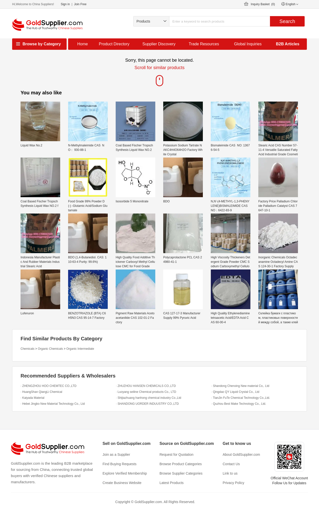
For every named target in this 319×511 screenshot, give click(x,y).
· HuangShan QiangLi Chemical (41, 392)
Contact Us (231, 464)
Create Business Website (122, 483)
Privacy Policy (233, 483)
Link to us (230, 473)
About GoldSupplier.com (241, 455)
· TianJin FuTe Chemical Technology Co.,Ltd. (240, 398)
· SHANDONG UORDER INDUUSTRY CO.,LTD (147, 403)
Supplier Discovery (158, 44)
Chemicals (27, 348)
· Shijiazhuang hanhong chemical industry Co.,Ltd (148, 398)
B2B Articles (287, 44)
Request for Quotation (176, 455)
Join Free (80, 4)
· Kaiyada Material (32, 398)
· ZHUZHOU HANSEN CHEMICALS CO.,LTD (146, 386)
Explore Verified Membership (125, 473)
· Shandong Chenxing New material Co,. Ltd (240, 386)
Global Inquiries (248, 44)
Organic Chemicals (50, 348)
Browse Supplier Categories (181, 473)
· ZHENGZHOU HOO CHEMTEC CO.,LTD (49, 386)
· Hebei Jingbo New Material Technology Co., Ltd (53, 403)
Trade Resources (204, 44)
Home (82, 44)
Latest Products (172, 483)
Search (287, 21)
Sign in (65, 4)
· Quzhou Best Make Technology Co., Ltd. (238, 403)
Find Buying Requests (119, 464)
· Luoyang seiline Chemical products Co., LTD (146, 392)
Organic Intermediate (80, 348)
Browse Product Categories (181, 464)
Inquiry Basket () (263, 4)
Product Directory (114, 44)
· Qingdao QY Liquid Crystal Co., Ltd (235, 392)
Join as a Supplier (116, 455)
